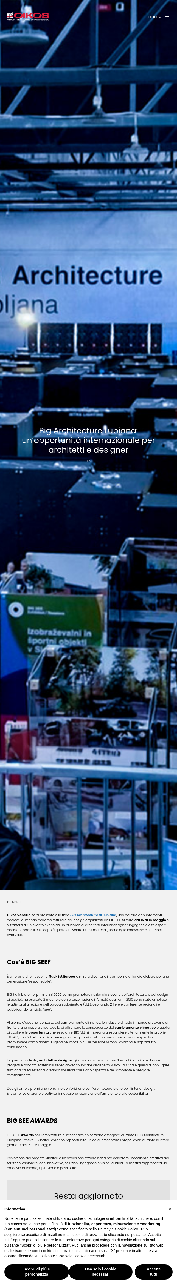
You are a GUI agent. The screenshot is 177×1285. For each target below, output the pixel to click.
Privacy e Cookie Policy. (118, 1229)
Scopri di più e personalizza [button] (36, 1272)
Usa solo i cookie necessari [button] (100, 1272)
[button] (169, 1209)
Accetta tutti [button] (154, 1272)
